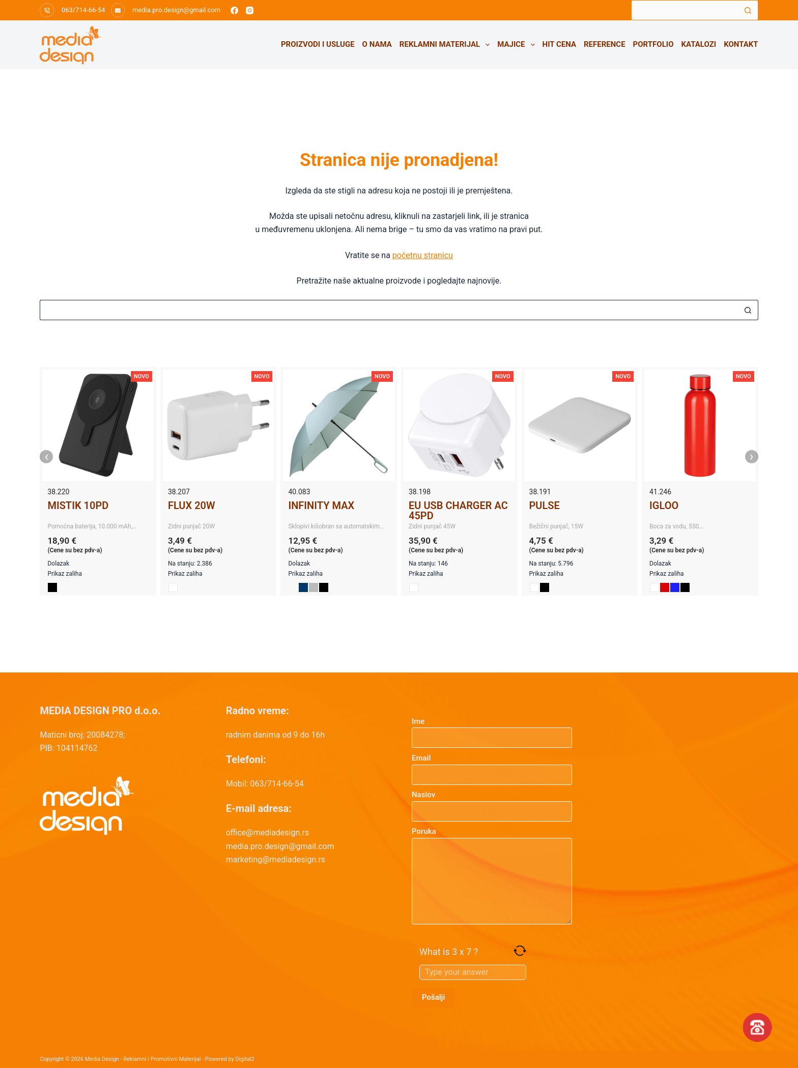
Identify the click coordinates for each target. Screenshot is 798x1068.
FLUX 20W (191, 505)
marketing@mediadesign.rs (275, 859)
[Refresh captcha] (520, 950)
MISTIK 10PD (77, 505)
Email (492, 766)
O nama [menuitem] (377, 44)
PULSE (544, 505)
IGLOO (663, 505)
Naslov (492, 803)
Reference (604, 44)
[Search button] (748, 10)
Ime (492, 730)
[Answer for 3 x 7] (472, 972)
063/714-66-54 (83, 10)
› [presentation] (752, 456)
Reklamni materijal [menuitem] (447, 45)
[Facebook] (234, 10)
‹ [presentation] (47, 456)
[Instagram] (249, 10)
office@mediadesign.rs (267, 832)
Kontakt (741, 44)
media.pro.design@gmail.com (176, 10)
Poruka (492, 875)
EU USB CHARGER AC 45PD (458, 510)
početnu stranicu (422, 255)
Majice (517, 45)
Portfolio (653, 44)
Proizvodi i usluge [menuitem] (318, 44)
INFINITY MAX (321, 505)
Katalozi (699, 44)
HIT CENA (559, 44)
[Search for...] (684, 10)
